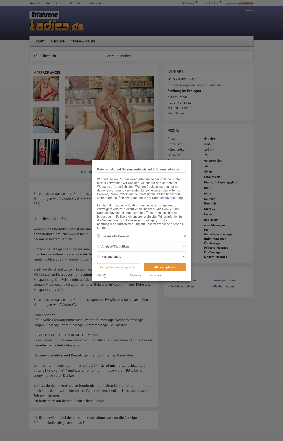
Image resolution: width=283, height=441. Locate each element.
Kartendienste (109, 257)
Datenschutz (136, 275)
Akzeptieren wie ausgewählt (118, 267)
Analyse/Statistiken (113, 246)
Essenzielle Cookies (113, 236)
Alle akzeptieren (165, 267)
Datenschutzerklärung (167, 198)
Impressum (155, 275)
